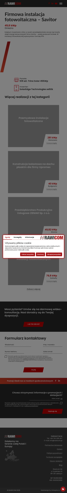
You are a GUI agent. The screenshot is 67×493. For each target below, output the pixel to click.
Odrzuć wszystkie (28, 254)
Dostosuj (40, 254)
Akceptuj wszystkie (54, 254)
